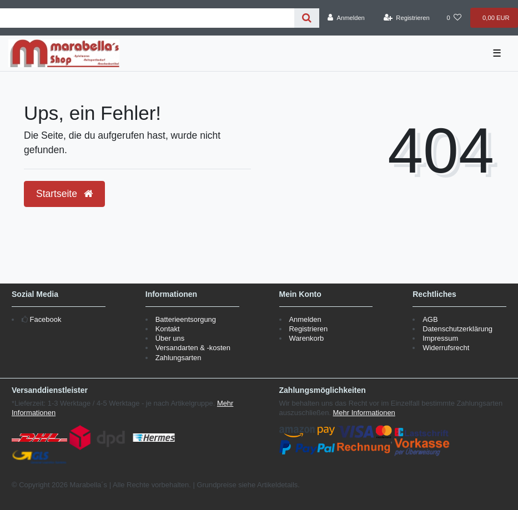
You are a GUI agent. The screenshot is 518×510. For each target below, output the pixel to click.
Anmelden (305, 319)
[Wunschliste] (454, 18)
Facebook (46, 319)
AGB (430, 319)
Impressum (440, 338)
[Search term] (147, 18)
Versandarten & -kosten (192, 348)
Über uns (170, 338)
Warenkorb (306, 338)
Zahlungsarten (178, 358)
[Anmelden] (346, 18)
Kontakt (167, 329)
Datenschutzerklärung (457, 329)
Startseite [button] (64, 193)
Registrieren (308, 329)
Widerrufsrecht (446, 348)
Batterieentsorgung (185, 319)
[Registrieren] (406, 18)
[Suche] (306, 18)
